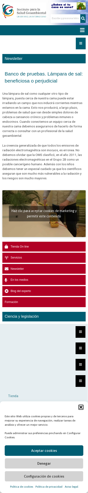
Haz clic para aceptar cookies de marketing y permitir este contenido (44, 213)
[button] (81, 407)
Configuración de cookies (44, 476)
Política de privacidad (48, 486)
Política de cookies (21, 486)
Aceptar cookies (44, 451)
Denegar (44, 463)
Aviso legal (71, 486)
